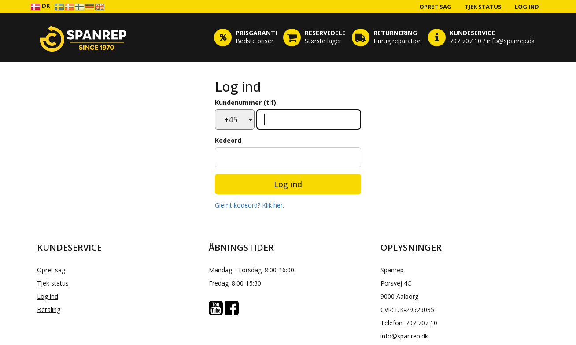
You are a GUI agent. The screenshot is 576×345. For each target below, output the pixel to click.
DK (40, 6)
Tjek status (483, 7)
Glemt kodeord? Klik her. (249, 205)
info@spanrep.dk (404, 336)
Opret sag (435, 7)
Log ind (527, 7)
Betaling (48, 309)
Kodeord (228, 140)
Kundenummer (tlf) (245, 102)
